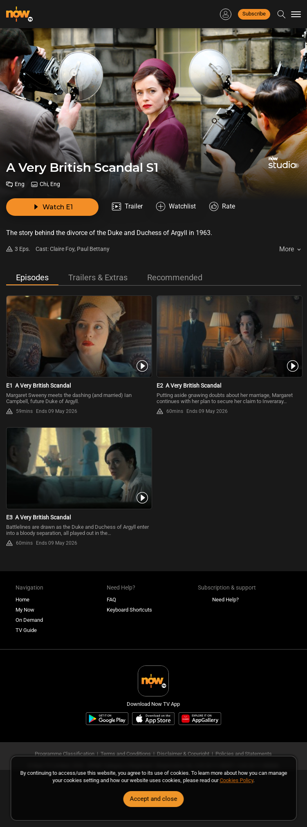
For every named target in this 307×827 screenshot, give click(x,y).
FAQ (111, 599)
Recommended (174, 277)
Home (22, 599)
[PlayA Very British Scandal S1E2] (229, 336)
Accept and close (153, 799)
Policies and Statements (243, 754)
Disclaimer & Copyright (183, 754)
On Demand (29, 620)
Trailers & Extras (98, 277)
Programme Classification (64, 754)
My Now (25, 610)
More (286, 249)
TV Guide (26, 630)
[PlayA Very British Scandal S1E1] (78, 336)
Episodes (32, 277)
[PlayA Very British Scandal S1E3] (78, 468)
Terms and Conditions (126, 754)
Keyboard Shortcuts (129, 610)
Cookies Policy (236, 780)
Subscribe (254, 14)
